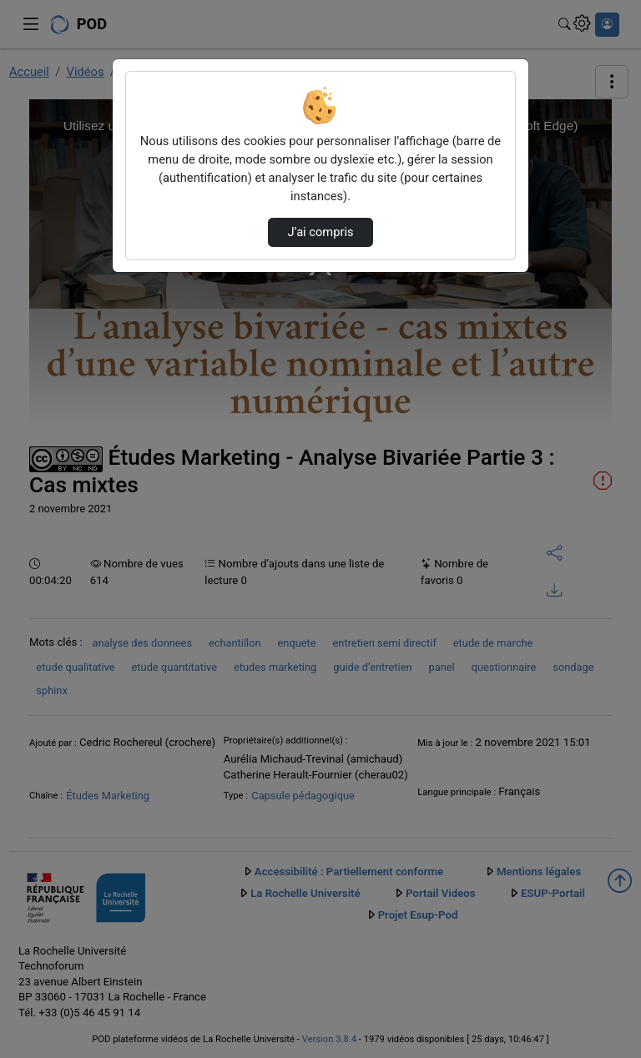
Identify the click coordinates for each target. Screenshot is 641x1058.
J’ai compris (320, 231)
